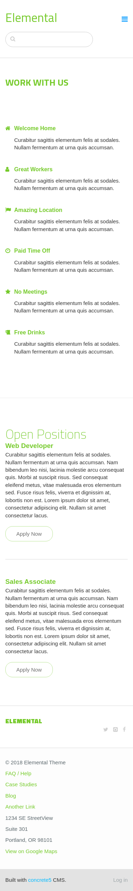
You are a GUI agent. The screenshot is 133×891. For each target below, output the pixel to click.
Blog (10, 796)
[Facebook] (124, 729)
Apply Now (29, 534)
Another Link (20, 807)
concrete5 (39, 880)
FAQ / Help (18, 773)
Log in (120, 880)
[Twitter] (105, 729)
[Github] (115, 729)
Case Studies (21, 784)
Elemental (31, 17)
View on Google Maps (31, 851)
